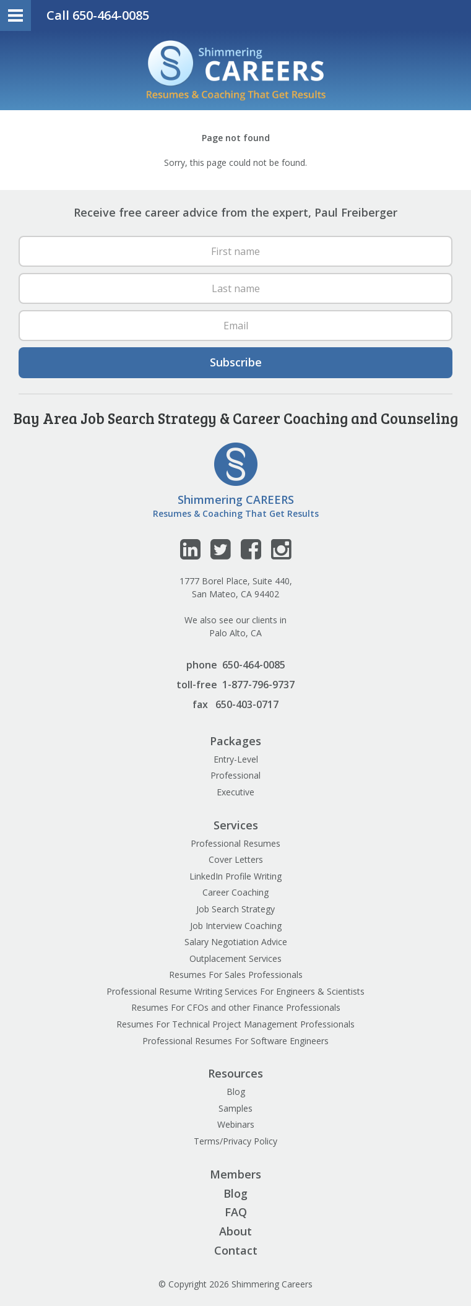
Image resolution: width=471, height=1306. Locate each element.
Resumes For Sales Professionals (236, 974)
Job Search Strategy (235, 909)
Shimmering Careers (236, 70)
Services (236, 825)
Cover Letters (236, 859)
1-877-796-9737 (258, 684)
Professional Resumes (235, 843)
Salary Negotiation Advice (235, 942)
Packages (235, 740)
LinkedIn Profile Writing (235, 876)
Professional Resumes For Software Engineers (235, 1041)
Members (235, 1174)
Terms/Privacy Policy (235, 1141)
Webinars (235, 1124)
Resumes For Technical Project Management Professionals (235, 1024)
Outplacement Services (235, 958)
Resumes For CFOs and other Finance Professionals (235, 1007)
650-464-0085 (253, 665)
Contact (235, 1250)
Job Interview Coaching (236, 926)
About (235, 1231)
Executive (235, 792)
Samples (235, 1108)
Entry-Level (236, 759)
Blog (236, 1091)
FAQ (236, 1211)
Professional (235, 775)
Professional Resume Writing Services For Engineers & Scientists (235, 991)
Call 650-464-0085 (97, 15)
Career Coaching (235, 892)
